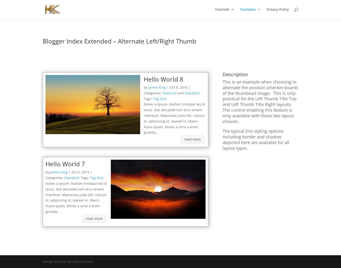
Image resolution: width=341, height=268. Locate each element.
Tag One (159, 99)
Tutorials (222, 10)
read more (192, 139)
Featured (169, 93)
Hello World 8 (163, 79)
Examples (248, 10)
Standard (192, 93)
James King (157, 87)
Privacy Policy (278, 10)
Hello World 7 (65, 164)
